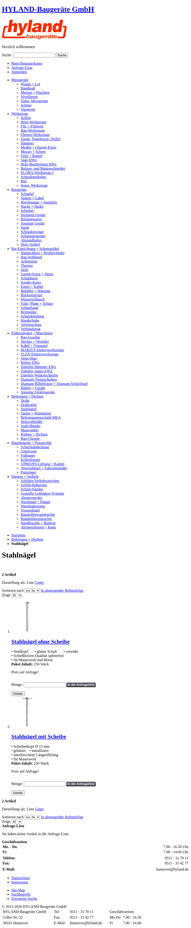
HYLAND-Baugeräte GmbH (48, 9)
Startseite (18, 535)
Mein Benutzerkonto (26, 63)
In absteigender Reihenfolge (62, 590)
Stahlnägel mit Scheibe (38, 736)
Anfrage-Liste (21, 68)
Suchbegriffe (21, 894)
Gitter (39, 583)
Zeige (6, 595)
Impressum (19, 882)
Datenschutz (20, 878)
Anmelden (19, 72)
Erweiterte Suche (24, 899)
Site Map (18, 890)
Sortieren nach (13, 590)
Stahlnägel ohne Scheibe (40, 641)
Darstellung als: (14, 583)
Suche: (7, 55)
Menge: (17, 685)
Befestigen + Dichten (27, 539)
